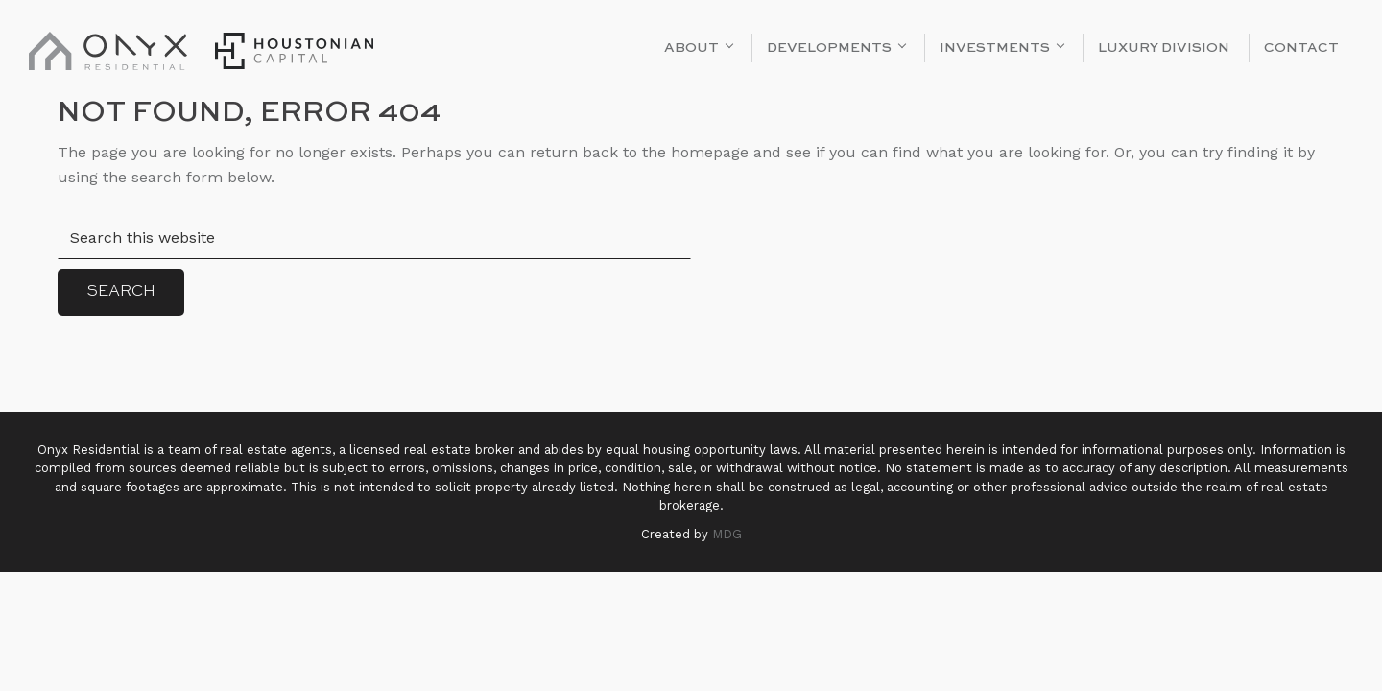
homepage (710, 152)
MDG (727, 534)
